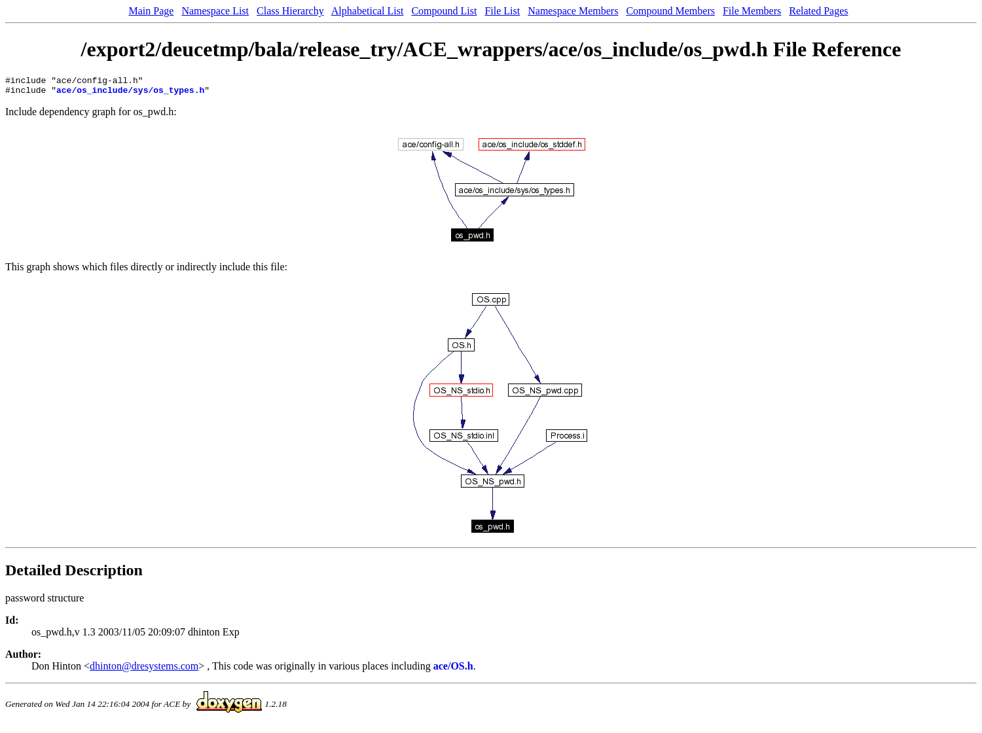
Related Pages (818, 10)
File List (502, 10)
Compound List (444, 10)
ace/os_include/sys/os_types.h (130, 93)
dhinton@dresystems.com (144, 669)
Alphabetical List (367, 10)
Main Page (151, 10)
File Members (752, 10)
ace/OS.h (453, 669)
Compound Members (670, 10)
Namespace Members (573, 10)
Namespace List (215, 10)
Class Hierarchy (290, 10)
